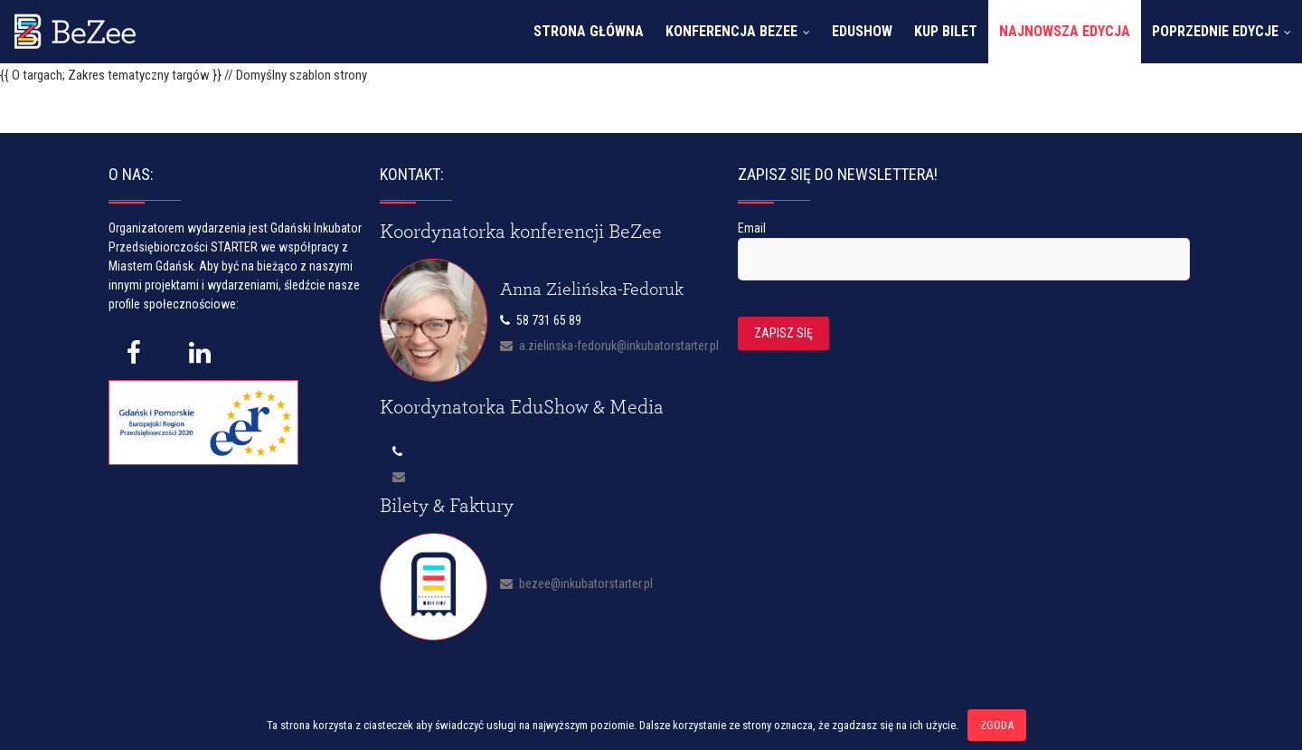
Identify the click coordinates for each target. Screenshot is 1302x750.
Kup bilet (945, 31)
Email (752, 228)
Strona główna (588, 31)
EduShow (862, 31)
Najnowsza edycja (1064, 31)
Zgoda (997, 725)
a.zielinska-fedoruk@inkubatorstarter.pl (609, 345)
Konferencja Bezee (731, 31)
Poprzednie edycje (1215, 31)
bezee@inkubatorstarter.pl (576, 583)
